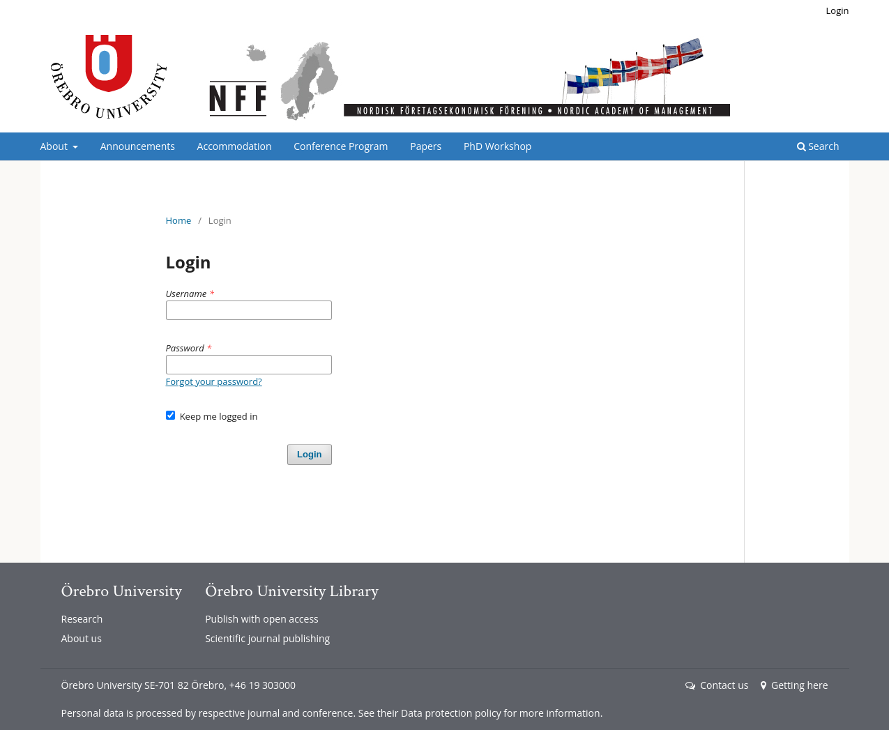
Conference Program (341, 146)
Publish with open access (262, 618)
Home (179, 220)
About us (81, 638)
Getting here (794, 685)
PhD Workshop (497, 146)
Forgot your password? (214, 381)
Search (818, 146)
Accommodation (234, 146)
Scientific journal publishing (267, 638)
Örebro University (121, 591)
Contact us (716, 685)
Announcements (137, 146)
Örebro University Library (291, 591)
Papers (425, 146)
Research (82, 618)
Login (837, 10)
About (55, 146)
